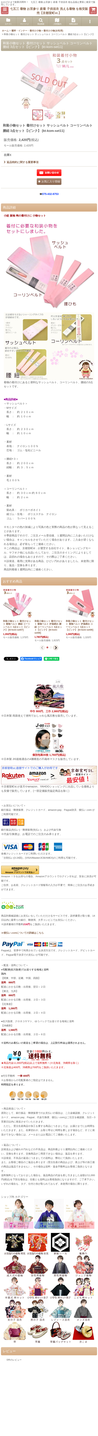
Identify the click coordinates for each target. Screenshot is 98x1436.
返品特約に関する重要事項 (21, 162)
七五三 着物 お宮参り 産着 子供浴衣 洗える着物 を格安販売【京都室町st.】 (49, 11)
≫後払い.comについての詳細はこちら (22, 932)
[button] (5, 10)
